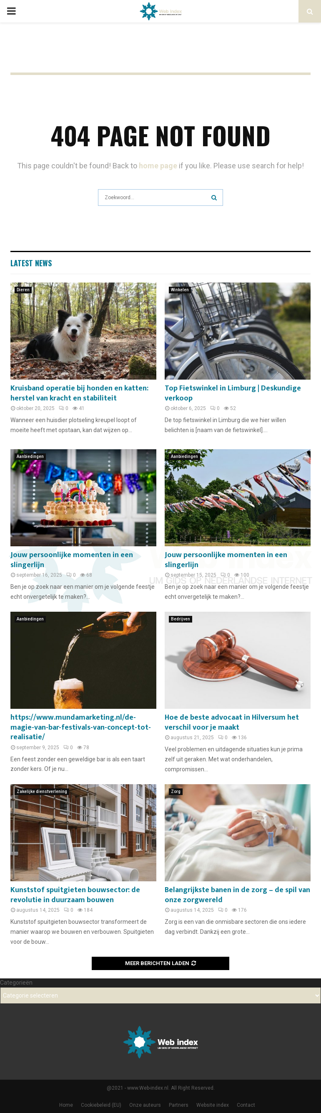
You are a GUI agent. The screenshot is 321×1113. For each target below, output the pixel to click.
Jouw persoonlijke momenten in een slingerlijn (71, 560)
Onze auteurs (145, 1105)
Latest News (31, 263)
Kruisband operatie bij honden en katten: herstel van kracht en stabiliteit (79, 393)
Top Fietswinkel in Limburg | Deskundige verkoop (233, 393)
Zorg (176, 791)
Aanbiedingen (30, 456)
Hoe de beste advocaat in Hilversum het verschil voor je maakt (232, 722)
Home (66, 1105)
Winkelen (180, 290)
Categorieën (16, 982)
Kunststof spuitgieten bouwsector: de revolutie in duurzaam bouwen (75, 895)
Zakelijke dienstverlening (42, 791)
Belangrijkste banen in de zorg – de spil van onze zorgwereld (237, 895)
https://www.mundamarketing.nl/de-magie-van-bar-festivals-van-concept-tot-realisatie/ (80, 727)
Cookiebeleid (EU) (101, 1105)
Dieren (23, 290)
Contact (246, 1105)
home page (158, 165)
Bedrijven (180, 619)
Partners (178, 1105)
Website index (212, 1105)
